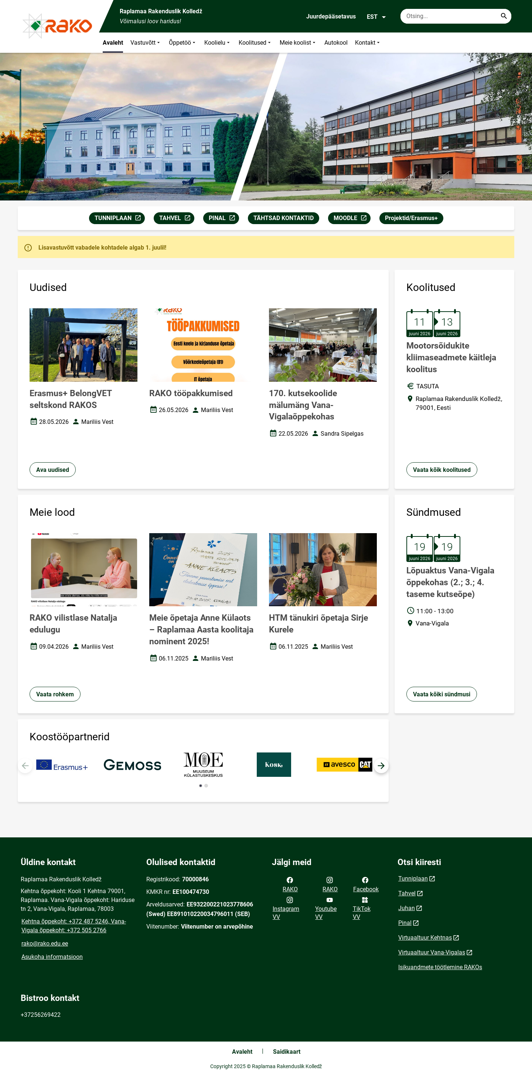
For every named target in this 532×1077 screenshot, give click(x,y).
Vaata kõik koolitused (442, 469)
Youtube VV (326, 908)
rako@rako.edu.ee (44, 943)
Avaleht (113, 42)
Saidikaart (286, 1051)
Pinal (405, 922)
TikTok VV (362, 908)
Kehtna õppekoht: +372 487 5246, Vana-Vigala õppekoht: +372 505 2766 (73, 926)
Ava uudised (52, 469)
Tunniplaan (413, 878)
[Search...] (504, 16)
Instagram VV (286, 908)
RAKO (290, 884)
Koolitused (255, 42)
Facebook (366, 884)
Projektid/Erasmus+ (411, 218)
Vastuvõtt (145, 42)
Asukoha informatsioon (52, 956)
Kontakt (368, 42)
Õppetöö (183, 42)
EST (376, 17)
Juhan (406, 908)
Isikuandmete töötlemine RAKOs (440, 967)
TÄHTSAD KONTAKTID (283, 218)
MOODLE (352, 219)
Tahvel (407, 893)
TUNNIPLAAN (119, 219)
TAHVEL (176, 219)
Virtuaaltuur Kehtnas (425, 937)
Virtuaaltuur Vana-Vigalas (431, 952)
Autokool (336, 42)
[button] (381, 765)
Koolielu (217, 42)
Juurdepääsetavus (331, 16)
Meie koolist (298, 42)
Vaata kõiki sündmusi (441, 694)
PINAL (223, 219)
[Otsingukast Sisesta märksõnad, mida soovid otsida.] (455, 16)
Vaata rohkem (55, 694)
